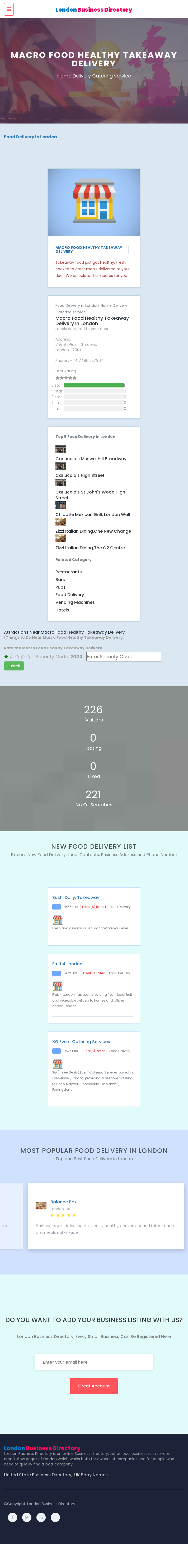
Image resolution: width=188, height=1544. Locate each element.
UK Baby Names (91, 1475)
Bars (60, 580)
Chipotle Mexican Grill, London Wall (92, 515)
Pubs (60, 587)
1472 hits (71, 973)
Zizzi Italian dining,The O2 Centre (90, 548)
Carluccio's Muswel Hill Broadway (90, 459)
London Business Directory (51, 1503)
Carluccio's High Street (80, 475)
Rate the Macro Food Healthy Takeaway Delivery (53, 648)
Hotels (62, 610)
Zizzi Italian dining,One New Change (93, 531)
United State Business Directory (37, 1475)
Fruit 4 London (67, 964)
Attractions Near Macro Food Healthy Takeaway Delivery (64, 632)
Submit (14, 666)
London (94, 9)
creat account (94, 1386)
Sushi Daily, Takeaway (75, 897)
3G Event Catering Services (81, 1041)
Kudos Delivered (46, 1202)
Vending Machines (75, 602)
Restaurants (68, 572)
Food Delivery (69, 595)
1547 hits (71, 1051)
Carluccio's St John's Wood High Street (90, 495)
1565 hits (71, 907)
